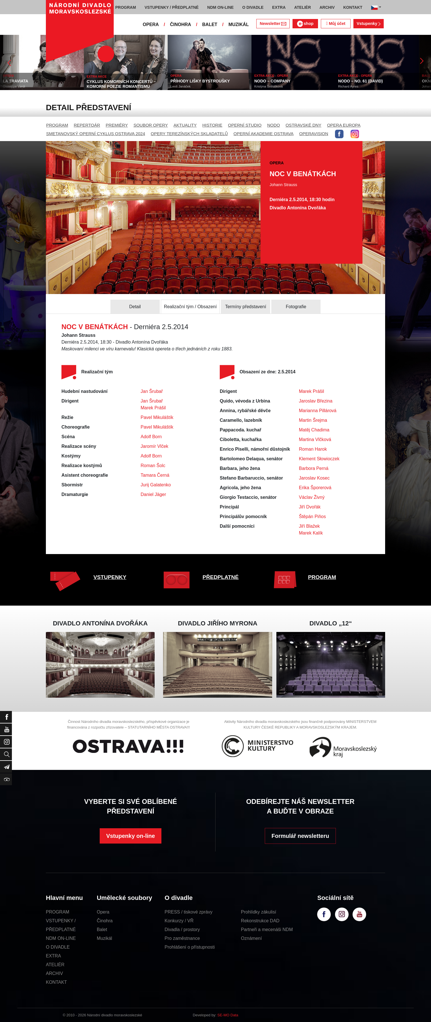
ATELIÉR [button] (302, 7)
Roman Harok (313, 449)
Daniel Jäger (153, 494)
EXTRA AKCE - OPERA (271, 75)
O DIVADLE (58, 947)
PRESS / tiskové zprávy (188, 912)
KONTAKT (56, 982)
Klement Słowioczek (319, 458)
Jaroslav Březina (315, 401)
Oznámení (251, 938)
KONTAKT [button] (352, 7)
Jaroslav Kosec (314, 478)
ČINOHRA (180, 24)
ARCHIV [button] (327, 7)
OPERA (151, 24)
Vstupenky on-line (130, 836)
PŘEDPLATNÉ (220, 577)
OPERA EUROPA (343, 125)
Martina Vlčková (315, 439)
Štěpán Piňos (312, 516)
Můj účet (335, 23)
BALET (209, 24)
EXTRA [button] (278, 7)
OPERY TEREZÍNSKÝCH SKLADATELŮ (189, 133)
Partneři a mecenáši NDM (267, 929)
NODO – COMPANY (272, 81)
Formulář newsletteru (300, 836)
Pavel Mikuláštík (157, 417)
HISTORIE (212, 125)
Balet (102, 929)
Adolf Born (151, 436)
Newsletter (273, 23)
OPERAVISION (313, 133)
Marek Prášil (153, 407)
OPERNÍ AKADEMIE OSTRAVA (264, 133)
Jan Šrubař (152, 391)
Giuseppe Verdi (14, 86)
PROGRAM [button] (125, 7)
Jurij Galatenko (156, 484)
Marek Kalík (311, 533)
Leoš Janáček (180, 86)
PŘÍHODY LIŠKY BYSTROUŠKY (200, 81)
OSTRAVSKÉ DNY (303, 125)
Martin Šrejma (313, 420)
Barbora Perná (313, 468)
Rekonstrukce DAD (260, 920)
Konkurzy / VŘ (179, 920)
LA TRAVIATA (15, 81)
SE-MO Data (227, 1015)
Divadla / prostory (182, 929)
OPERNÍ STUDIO (244, 125)
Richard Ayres (348, 86)
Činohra (105, 920)
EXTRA (53, 955)
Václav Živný (312, 497)
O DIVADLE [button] (253, 7)
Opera (103, 912)
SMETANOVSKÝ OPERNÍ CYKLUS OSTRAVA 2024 (95, 133)
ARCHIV (54, 973)
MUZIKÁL (239, 24)
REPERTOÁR (87, 125)
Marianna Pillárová (318, 410)
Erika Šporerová (315, 487)
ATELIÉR (55, 964)
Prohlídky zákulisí (258, 912)
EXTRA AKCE (97, 76)
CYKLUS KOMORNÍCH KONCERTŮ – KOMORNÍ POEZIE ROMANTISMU (121, 84)
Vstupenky (368, 23)
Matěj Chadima (314, 429)
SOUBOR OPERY (150, 125)
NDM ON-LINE (61, 938)
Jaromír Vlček (154, 446)
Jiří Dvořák (310, 506)
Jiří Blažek (309, 526)
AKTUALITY (185, 125)
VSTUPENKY (109, 577)
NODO (273, 125)
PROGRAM (57, 125)
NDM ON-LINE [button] (220, 7)
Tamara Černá (155, 475)
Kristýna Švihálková (268, 86)
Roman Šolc (153, 465)
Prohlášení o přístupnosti (190, 947)
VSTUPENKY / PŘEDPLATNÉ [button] (172, 7)
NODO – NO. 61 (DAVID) (360, 81)
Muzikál (104, 938)
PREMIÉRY (117, 125)
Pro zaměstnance (182, 938)
